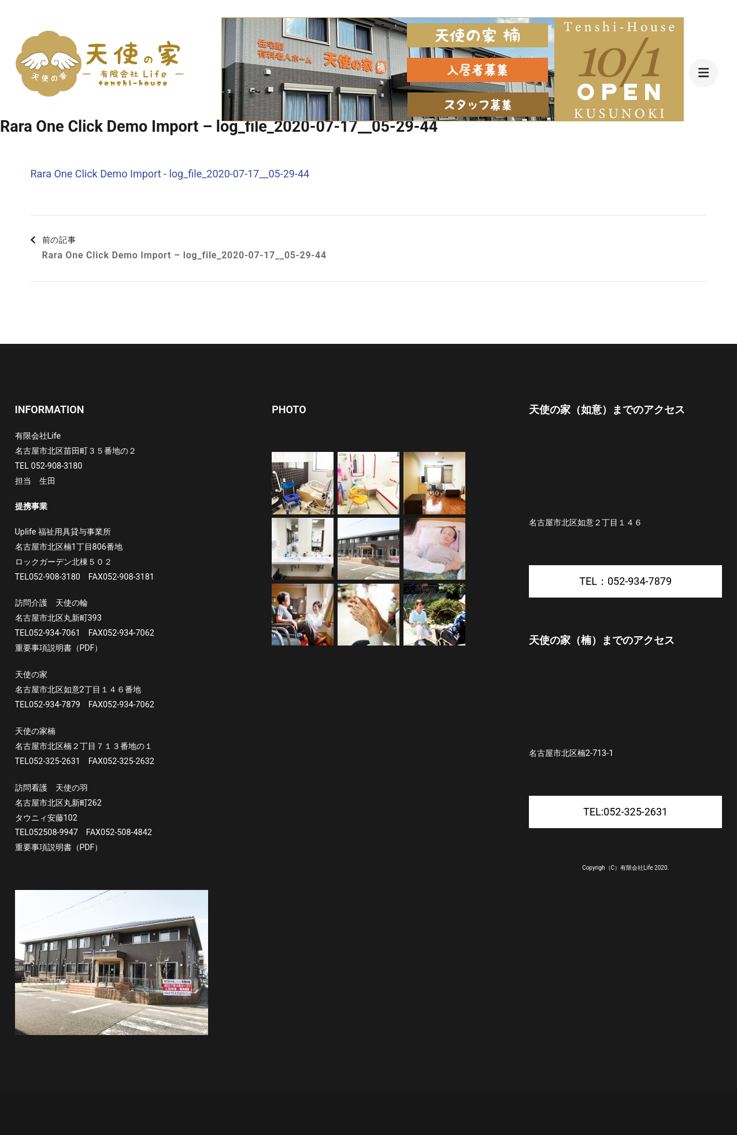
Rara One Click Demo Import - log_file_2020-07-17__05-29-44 (170, 174)
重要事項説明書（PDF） (59, 647)
